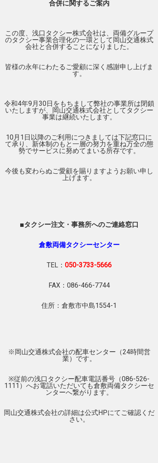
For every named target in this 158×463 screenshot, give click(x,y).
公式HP (96, 413)
